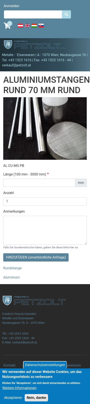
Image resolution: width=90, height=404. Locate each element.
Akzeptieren (13, 401)
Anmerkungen (14, 211)
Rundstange (12, 268)
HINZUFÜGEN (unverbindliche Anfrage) (36, 257)
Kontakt (9, 365)
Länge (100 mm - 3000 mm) (24, 174)
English (27, 28)
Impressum (72, 365)
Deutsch (20, 28)
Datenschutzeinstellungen (45, 368)
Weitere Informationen (19, 391)
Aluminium (11, 277)
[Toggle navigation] (80, 45)
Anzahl (8, 193)
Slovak (41, 28)
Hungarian (34, 28)
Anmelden (11, 6)
